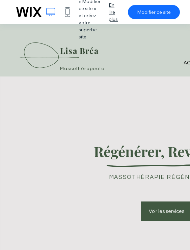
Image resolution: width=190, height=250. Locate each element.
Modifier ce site (154, 12)
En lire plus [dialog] (113, 12)
